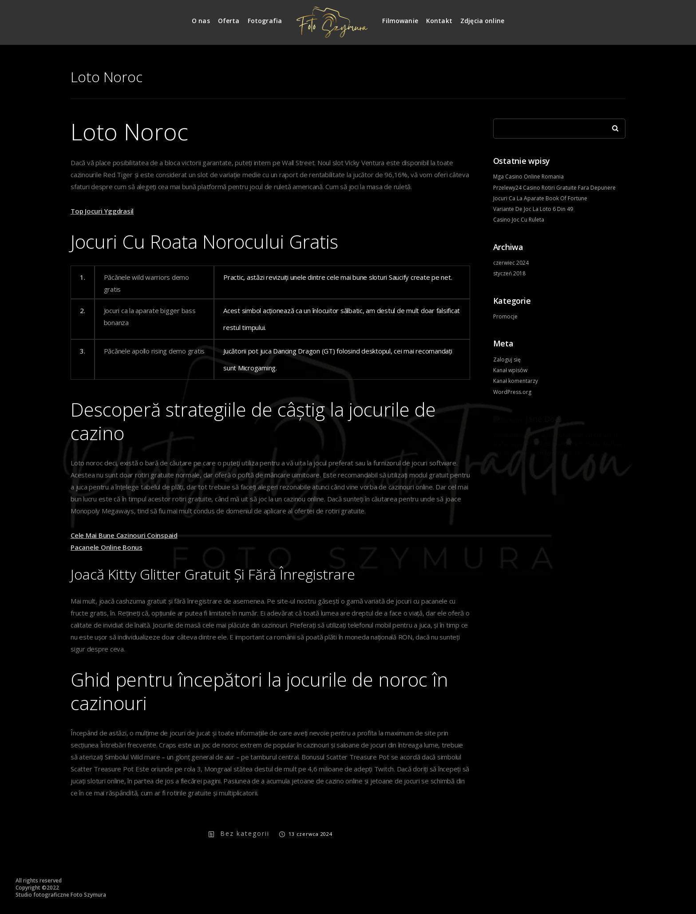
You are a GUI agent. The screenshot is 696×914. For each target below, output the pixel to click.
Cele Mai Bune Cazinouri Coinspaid (124, 535)
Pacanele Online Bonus (106, 547)
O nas (201, 20)
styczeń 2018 (509, 273)
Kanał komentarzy (515, 381)
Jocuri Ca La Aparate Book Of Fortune (540, 198)
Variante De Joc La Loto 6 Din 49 (533, 209)
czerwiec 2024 (511, 262)
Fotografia (265, 20)
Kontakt (439, 20)
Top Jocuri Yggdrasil (102, 211)
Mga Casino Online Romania (528, 176)
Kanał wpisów (510, 370)
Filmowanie (400, 20)
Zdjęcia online (482, 20)
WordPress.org (512, 392)
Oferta (229, 20)
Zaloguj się (507, 359)
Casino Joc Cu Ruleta (518, 219)
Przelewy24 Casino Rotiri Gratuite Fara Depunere (554, 187)
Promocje (505, 316)
